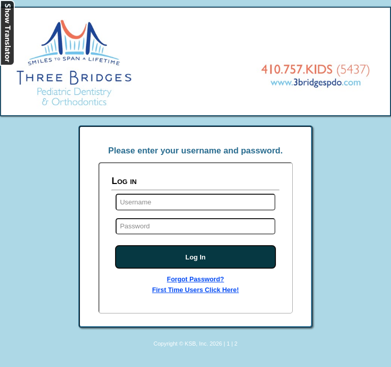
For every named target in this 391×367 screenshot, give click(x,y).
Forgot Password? (195, 279)
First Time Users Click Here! (195, 290)
